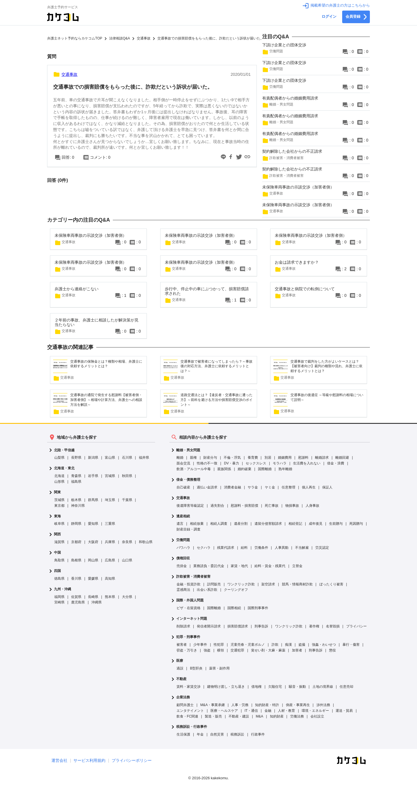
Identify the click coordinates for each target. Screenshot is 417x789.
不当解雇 (302, 548)
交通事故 (183, 498)
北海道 (59, 476)
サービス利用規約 (89, 760)
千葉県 (127, 500)
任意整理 (288, 487)
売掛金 (182, 566)
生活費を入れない (306, 463)
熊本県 (110, 597)
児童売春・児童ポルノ (247, 645)
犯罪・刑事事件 (188, 637)
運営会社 (59, 760)
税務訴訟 (237, 734)
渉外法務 (323, 705)
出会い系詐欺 (207, 590)
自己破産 (183, 487)
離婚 (180, 458)
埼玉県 (110, 500)
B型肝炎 (196, 668)
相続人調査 (218, 524)
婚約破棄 (244, 469)
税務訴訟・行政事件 (191, 727)
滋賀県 (59, 542)
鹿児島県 (78, 602)
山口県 (127, 560)
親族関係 (224, 469)
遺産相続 (183, 516)
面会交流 (183, 463)
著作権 (314, 626)
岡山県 (93, 560)
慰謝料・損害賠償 (244, 506)
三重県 (110, 524)
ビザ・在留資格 (189, 608)
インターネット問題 (191, 619)
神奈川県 (78, 506)
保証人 (327, 487)
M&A (259, 716)
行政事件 (258, 734)
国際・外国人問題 (190, 600)
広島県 (110, 560)
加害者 (297, 650)
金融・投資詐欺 (189, 584)
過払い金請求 (207, 487)
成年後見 (315, 524)
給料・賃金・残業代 (269, 566)
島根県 (76, 560)
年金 (200, 734)
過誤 (180, 668)
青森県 (76, 476)
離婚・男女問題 (188, 450)
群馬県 (93, 500)
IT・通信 (251, 711)
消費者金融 (232, 487)
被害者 (182, 645)
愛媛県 (93, 579)
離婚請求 (322, 458)
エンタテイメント (190, 711)
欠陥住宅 (275, 687)
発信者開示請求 (209, 626)
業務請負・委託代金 (208, 566)
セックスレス (256, 463)
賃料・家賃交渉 (189, 687)
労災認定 (322, 548)
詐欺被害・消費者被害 (193, 577)
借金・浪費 (335, 463)
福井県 (144, 458)
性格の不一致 (207, 463)
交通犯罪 (237, 650)
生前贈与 (336, 524)
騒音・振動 (297, 687)
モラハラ (279, 463)
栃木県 (76, 500)
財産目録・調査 (189, 529)
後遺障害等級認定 (190, 506)
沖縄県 (96, 602)
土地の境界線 (322, 687)
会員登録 (356, 16)
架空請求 (268, 584)
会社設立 (317, 716)
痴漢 (288, 645)
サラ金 (253, 487)
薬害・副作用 (219, 668)
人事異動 (281, 548)
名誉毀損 (333, 626)
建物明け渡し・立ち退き (226, 687)
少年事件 (200, 645)
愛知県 (93, 524)
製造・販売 (213, 716)
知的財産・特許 (267, 705)
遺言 (180, 524)
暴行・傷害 (351, 645)
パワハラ (183, 548)
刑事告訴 (261, 626)
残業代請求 (225, 548)
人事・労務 (239, 705)
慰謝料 (303, 458)
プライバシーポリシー (132, 760)
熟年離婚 (285, 469)
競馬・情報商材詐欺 (297, 584)
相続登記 (295, 524)
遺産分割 (241, 524)
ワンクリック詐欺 (241, 584)
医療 (179, 661)
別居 (267, 458)
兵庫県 (110, 542)
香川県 (76, 579)
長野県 (76, 458)
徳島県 (59, 579)
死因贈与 (356, 524)
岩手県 (93, 476)
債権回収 (183, 558)
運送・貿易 (344, 711)
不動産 (181, 679)
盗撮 (301, 645)
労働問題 (183, 540)
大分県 (127, 597)
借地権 (256, 687)
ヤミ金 (270, 487)
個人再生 (309, 487)
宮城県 (110, 476)
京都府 (76, 542)
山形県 (59, 482)
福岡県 (59, 597)
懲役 (332, 650)
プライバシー (356, 626)
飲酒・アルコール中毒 (194, 469)
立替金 (297, 566)
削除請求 (183, 626)
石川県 (127, 458)
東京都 (59, 506)
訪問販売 (214, 584)
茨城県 (59, 500)
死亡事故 (271, 506)
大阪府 (93, 542)
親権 (193, 458)
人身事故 (312, 506)
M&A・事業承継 (212, 705)
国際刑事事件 (258, 608)
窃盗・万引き (187, 650)
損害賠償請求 (237, 626)
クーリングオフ (236, 590)
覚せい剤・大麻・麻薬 (268, 650)
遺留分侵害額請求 (268, 524)
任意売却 (346, 687)
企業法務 (183, 697)
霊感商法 (183, 590)
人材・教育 (286, 711)
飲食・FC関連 (187, 716)
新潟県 (93, 458)
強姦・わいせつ (324, 645)
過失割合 (217, 506)
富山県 (110, 458)
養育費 (253, 458)
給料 (244, 548)
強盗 (207, 650)
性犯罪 (219, 645)
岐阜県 (59, 524)
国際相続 (234, 608)
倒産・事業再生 (298, 705)
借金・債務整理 (188, 480)
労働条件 (261, 548)
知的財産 (277, 716)
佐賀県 (76, 597)
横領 (220, 650)
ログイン (329, 17)
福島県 (76, 482)
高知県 (110, 579)
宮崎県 (59, 602)
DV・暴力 (231, 463)
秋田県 (127, 476)
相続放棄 (197, 524)
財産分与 (210, 458)
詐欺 (275, 645)
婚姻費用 (285, 458)
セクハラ (203, 548)
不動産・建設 (238, 716)
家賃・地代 (239, 566)
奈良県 (127, 542)
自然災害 (217, 734)
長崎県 (93, 597)
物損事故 (292, 506)
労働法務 (297, 716)
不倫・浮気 (232, 458)
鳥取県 (59, 560)
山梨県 (59, 458)
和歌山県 (146, 542)
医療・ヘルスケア (224, 711)
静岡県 (76, 524)
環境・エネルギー (315, 711)
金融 (267, 711)
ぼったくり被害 (331, 584)
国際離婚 (265, 469)
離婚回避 (342, 458)
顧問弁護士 (185, 705)
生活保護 (183, 734)
